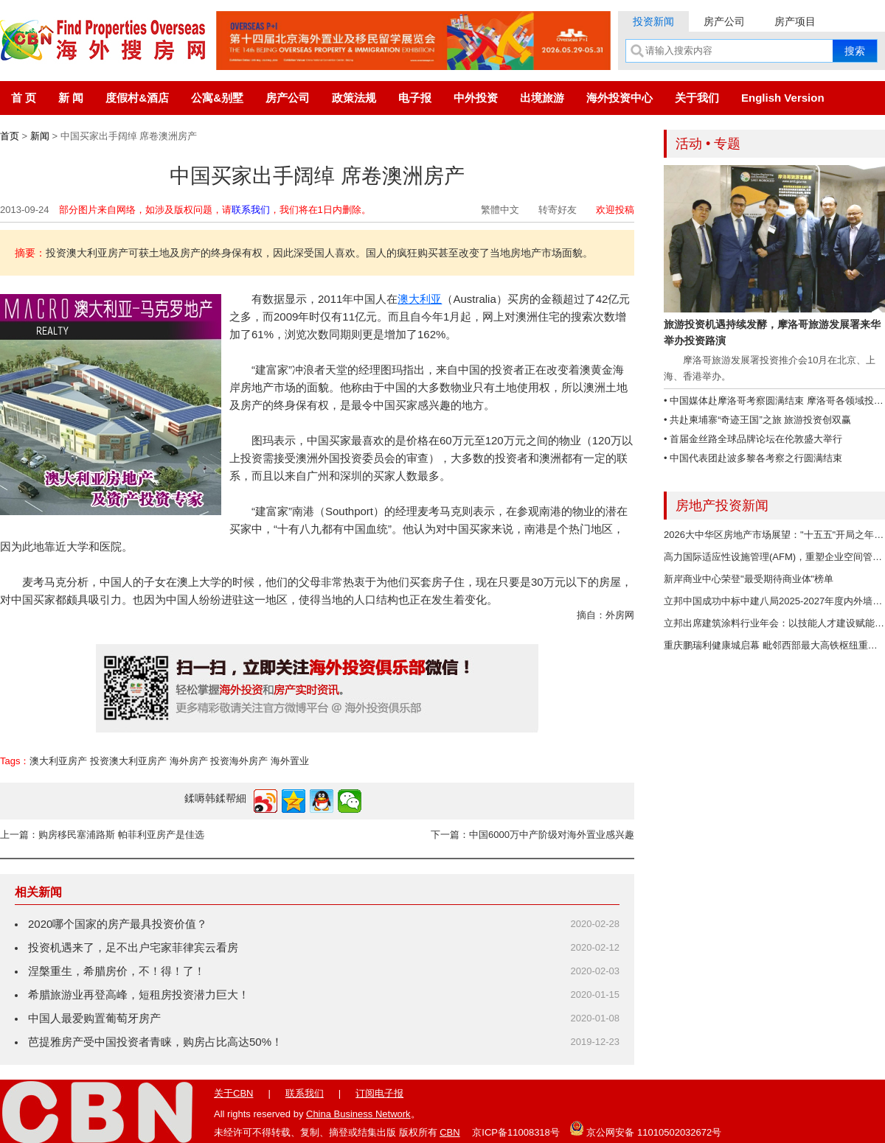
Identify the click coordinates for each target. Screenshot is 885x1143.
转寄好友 (557, 209)
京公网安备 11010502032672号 (645, 1128)
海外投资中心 (619, 97)
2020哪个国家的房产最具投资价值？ (117, 923)
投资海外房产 (239, 760)
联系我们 (251, 209)
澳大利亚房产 (58, 760)
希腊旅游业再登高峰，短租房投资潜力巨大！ (138, 994)
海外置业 (290, 760)
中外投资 (476, 97)
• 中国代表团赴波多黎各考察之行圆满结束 (753, 458)
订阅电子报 (379, 1093)
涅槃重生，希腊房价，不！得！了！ (116, 971)
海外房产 (189, 760)
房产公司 (724, 21)
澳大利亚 (420, 299)
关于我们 (697, 97)
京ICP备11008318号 (516, 1132)
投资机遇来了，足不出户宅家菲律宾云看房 (133, 947)
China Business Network (358, 1113)
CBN (449, 1132)
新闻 (39, 135)
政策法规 (354, 97)
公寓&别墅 (217, 97)
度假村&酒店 (137, 97)
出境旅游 (542, 97)
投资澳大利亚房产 (128, 760)
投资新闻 (653, 21)
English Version (783, 97)
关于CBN (233, 1093)
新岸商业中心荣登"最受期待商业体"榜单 (748, 578)
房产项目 (795, 21)
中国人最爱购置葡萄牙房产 (94, 1018)
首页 (9, 135)
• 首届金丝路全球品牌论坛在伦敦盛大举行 (753, 438)
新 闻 (70, 97)
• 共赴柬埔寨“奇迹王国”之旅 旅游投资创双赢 (757, 419)
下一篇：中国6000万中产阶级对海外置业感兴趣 (532, 834)
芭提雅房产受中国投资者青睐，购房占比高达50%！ (155, 1041)
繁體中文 (500, 209)
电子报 (414, 97)
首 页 (23, 97)
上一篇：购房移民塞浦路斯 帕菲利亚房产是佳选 (102, 834)
